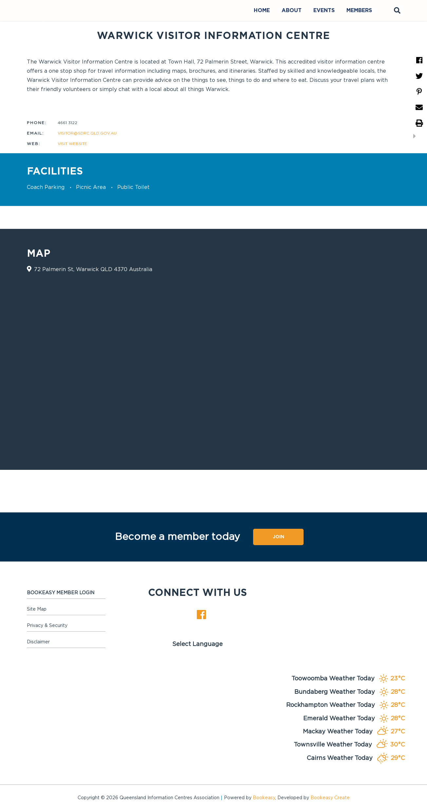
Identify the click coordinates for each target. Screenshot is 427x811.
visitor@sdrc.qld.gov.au (87, 133)
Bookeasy (264, 798)
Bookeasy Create (330, 798)
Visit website (72, 144)
